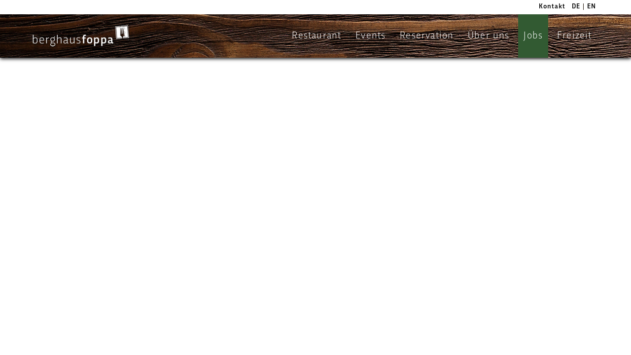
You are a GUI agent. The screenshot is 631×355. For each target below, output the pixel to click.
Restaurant (316, 36)
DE (576, 6)
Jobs (533, 36)
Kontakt (552, 6)
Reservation (427, 36)
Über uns (489, 36)
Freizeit (574, 36)
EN (591, 6)
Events (370, 36)
